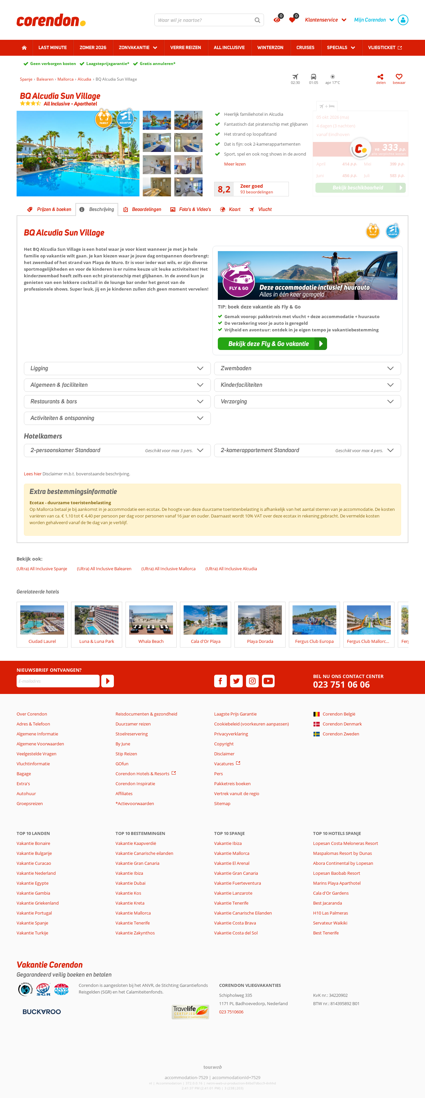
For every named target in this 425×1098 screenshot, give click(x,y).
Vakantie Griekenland (38, 903)
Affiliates (124, 793)
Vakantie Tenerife (133, 923)
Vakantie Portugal (34, 913)
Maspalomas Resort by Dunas (342, 853)
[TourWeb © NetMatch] (213, 1067)
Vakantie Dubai (130, 883)
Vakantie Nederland (36, 873)
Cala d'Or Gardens (331, 893)
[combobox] (209, 20)
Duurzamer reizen (133, 724)
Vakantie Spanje (32, 923)
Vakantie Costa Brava (235, 923)
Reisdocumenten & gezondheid (146, 714)
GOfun (122, 764)
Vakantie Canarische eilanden (144, 853)
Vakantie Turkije (32, 933)
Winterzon (270, 47)
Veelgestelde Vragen (36, 754)
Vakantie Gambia (33, 893)
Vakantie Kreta (130, 903)
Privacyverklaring (231, 734)
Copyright (224, 744)
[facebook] (220, 681)
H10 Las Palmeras (330, 913)
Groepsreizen (30, 803)
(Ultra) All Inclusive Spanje (42, 569)
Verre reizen (185, 47)
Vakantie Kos (128, 893)
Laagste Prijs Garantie (235, 714)
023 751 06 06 (341, 684)
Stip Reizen (126, 754)
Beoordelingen (146, 209)
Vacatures (224, 764)
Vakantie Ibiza (129, 873)
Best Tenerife (326, 933)
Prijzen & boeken (54, 209)
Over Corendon (32, 714)
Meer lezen (235, 164)
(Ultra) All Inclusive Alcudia (231, 569)
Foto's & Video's (195, 209)
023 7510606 (231, 1012)
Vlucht (265, 209)
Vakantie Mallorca (133, 913)
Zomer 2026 (93, 47)
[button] (272, 343)
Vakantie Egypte (32, 883)
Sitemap (222, 803)
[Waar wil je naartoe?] (209, 20)
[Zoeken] (257, 20)
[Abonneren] (107, 681)
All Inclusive (229, 47)
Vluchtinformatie (33, 764)
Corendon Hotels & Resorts (142, 774)
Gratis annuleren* (158, 63)
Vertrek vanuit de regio (236, 793)
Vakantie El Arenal (231, 863)
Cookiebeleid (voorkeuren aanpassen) (251, 724)
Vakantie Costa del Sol (236, 933)
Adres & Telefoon (33, 724)
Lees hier (33, 474)
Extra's (23, 784)
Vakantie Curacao (34, 863)
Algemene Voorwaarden (40, 744)
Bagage (24, 774)
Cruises (305, 47)
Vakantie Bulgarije (34, 853)
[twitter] (236, 681)
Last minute (53, 47)
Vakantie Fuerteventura (237, 883)
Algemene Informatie (37, 734)
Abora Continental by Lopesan (343, 863)
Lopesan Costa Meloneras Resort (345, 843)
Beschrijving (101, 209)
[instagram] (252, 681)
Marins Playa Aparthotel (337, 883)
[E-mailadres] (58, 681)
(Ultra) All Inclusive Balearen (104, 569)
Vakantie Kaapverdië (136, 843)
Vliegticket (381, 47)
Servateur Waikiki (330, 923)
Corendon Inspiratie (135, 784)
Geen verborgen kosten (53, 63)
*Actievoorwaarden (135, 803)
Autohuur (26, 793)
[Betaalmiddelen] (41, 1011)
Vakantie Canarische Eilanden (243, 913)
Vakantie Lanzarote (233, 893)
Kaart (234, 209)
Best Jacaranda (327, 903)
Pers (218, 774)
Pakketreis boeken (232, 784)
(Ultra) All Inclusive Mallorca (168, 569)
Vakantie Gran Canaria (137, 863)
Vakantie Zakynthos (135, 933)
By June (123, 744)
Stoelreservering (132, 734)
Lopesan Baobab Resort (336, 873)
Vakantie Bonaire (33, 843)
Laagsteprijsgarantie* (107, 63)
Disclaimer (224, 754)
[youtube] (268, 681)
